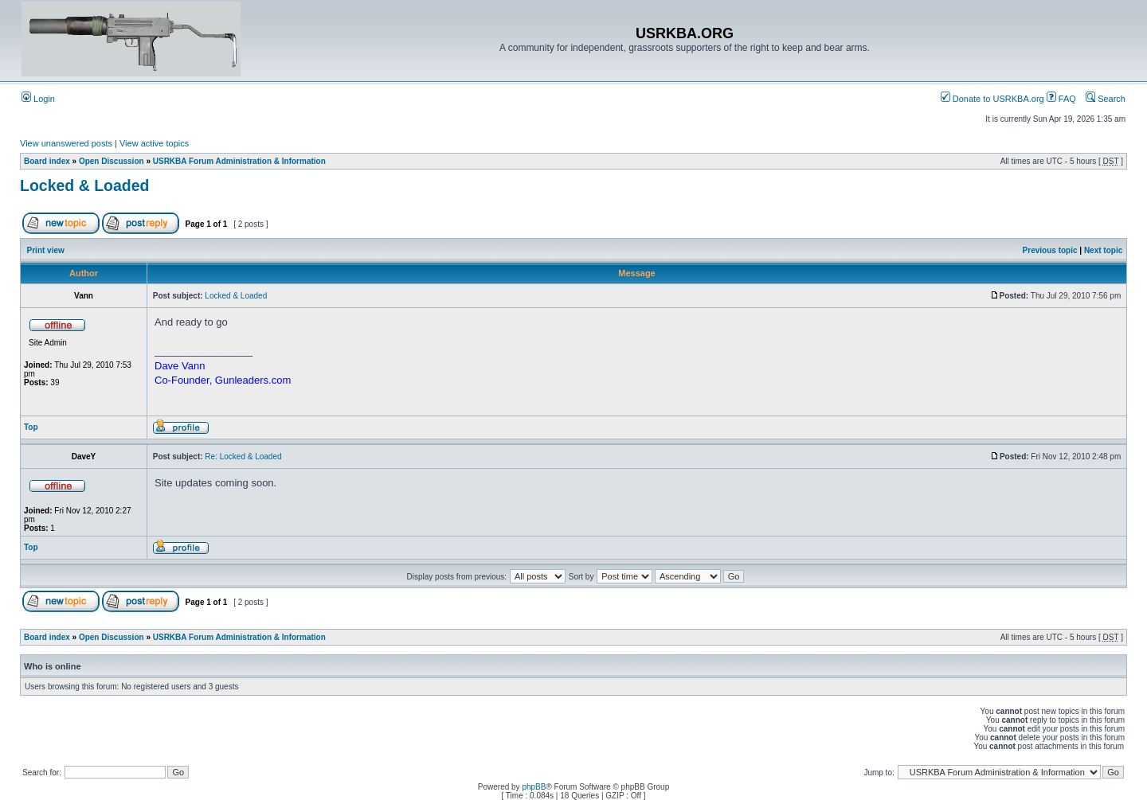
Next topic (1103, 250)
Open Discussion (111, 161)
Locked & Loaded (85, 185)
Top (31, 427)
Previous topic (1050, 250)
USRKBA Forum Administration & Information (239, 161)
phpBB (534, 786)
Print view (46, 250)
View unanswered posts (66, 143)
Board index (47, 161)
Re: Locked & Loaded (243, 456)
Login (38, 98)
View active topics (154, 143)
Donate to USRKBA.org (992, 98)
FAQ (1061, 98)
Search (1105, 98)
